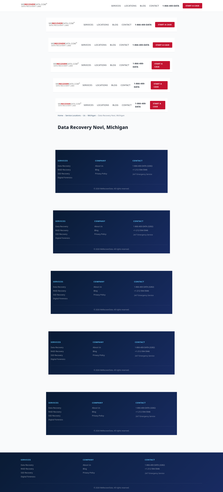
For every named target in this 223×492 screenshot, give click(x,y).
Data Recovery (64, 166)
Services (116, 5)
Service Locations (73, 115)
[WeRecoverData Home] (35, 6)
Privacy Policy (101, 173)
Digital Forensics (65, 177)
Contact (154, 5)
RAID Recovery (64, 169)
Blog (143, 5)
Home (60, 115)
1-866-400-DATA (171, 5)
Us (84, 115)
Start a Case (192, 5)
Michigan (92, 115)
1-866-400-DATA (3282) (142, 166)
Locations (130, 5)
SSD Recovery (64, 173)
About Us (99, 166)
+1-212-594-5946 (140, 169)
